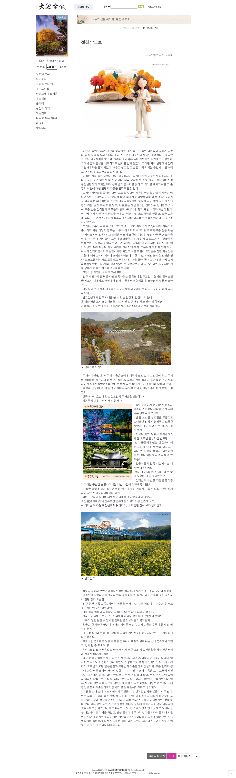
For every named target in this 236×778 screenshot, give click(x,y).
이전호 (41, 66)
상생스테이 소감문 (47, 93)
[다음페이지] (150, 27)
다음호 (62, 66)
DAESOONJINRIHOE (117, 770)
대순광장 (41, 98)
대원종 (40, 123)
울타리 (40, 103)
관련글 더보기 (156, 756)
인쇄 (171, 756)
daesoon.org (154, 6)
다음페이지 (184, 756)
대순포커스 (42, 88)
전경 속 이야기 (44, 83)
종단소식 (41, 78)
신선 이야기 (43, 108)
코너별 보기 (83, 7)
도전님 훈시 (43, 74)
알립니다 (41, 128)
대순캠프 (41, 113)
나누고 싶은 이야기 (47, 118)
